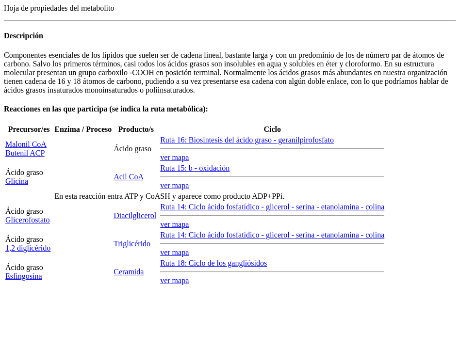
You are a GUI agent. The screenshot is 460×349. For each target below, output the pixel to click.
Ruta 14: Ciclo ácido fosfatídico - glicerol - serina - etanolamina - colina (272, 207)
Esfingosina (23, 276)
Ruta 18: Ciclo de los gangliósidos (213, 263)
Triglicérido (132, 243)
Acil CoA (128, 177)
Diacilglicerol (135, 215)
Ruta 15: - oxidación (195, 168)
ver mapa (174, 157)
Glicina (16, 181)
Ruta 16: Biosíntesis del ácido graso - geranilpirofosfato (247, 140)
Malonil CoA (26, 144)
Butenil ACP (25, 153)
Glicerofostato (27, 220)
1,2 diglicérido (27, 248)
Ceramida (129, 272)
